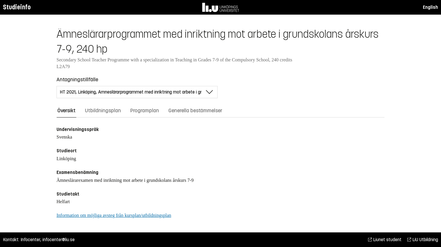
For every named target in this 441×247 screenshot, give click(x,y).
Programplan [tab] (144, 110)
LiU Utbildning (422, 239)
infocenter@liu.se (58, 239)
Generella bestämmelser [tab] (195, 110)
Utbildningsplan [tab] (103, 110)
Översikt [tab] (66, 110)
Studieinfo (17, 7)
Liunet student (384, 239)
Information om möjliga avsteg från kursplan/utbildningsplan (114, 215)
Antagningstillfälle (77, 79)
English (430, 7)
